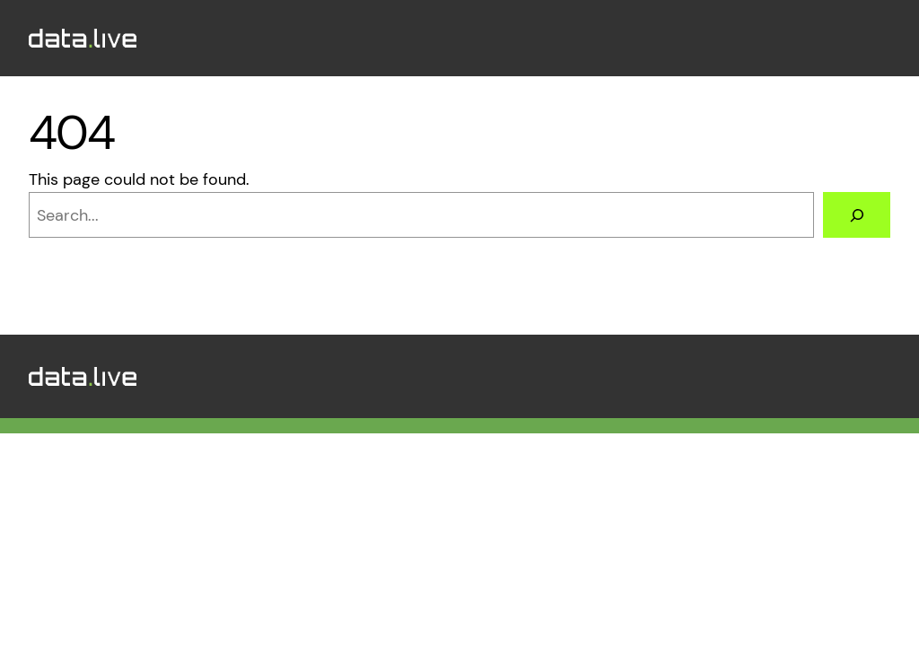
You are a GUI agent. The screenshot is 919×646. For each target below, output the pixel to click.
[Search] (856, 215)
